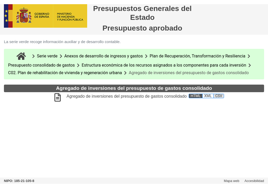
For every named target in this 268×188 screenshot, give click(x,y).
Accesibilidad (254, 181)
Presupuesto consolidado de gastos (41, 65)
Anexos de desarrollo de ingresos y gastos (103, 56)
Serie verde (47, 56)
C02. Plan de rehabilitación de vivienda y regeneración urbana (65, 72)
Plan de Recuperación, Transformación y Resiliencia (197, 56)
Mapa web (231, 181)
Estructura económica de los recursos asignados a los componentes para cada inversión (164, 65)
